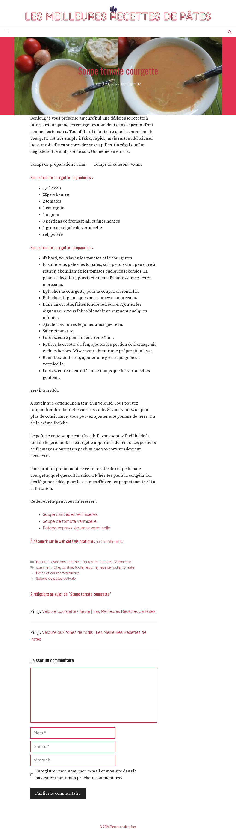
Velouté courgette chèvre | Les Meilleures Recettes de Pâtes (99, 611)
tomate (128, 567)
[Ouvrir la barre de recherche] (229, 32)
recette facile (110, 567)
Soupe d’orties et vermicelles (70, 514)
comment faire (48, 567)
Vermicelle (122, 562)
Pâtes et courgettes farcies (57, 573)
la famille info (109, 541)
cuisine (67, 567)
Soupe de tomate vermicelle (70, 521)
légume (91, 567)
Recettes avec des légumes (58, 562)
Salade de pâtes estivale (56, 578)
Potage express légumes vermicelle (76, 528)
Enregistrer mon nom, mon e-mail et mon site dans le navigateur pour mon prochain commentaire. (86, 775)
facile (79, 567)
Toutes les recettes (97, 562)
